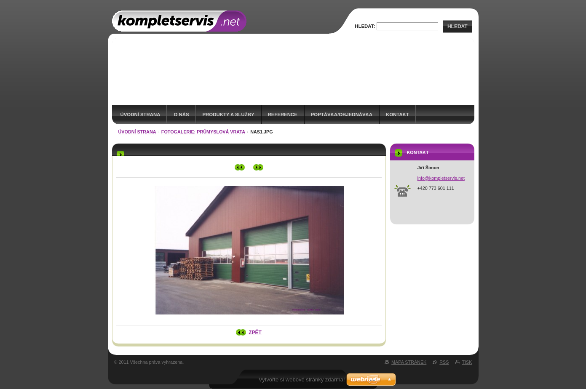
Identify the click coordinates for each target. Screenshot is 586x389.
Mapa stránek (408, 362)
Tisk (467, 362)
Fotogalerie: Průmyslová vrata (203, 131)
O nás (181, 114)
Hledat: (365, 26)
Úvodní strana (140, 114)
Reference (282, 114)
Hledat (457, 26)
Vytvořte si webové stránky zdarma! (302, 379)
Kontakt (397, 114)
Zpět (255, 333)
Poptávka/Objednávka (341, 114)
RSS (444, 362)
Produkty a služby (228, 114)
